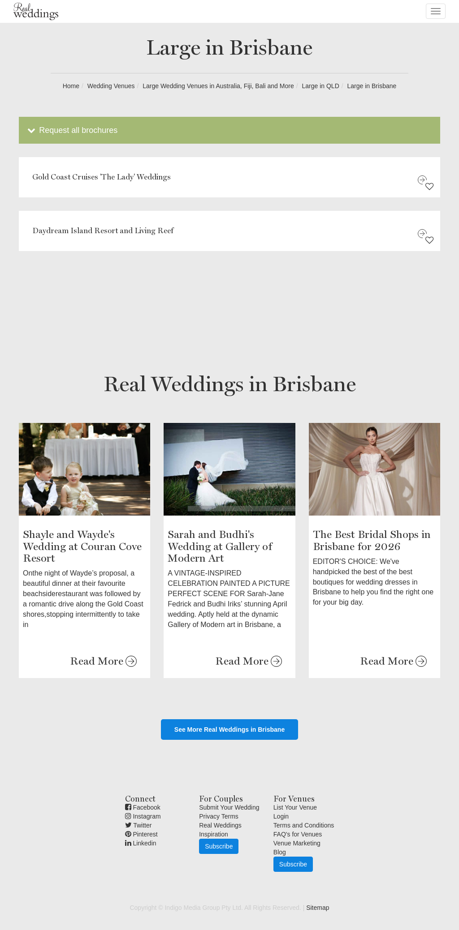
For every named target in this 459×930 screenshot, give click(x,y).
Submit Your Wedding (229, 807)
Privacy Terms (218, 816)
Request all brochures (71, 130)
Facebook (142, 807)
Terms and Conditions (303, 825)
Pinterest (141, 834)
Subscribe (219, 846)
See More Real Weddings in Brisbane (229, 729)
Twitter (138, 825)
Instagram (143, 816)
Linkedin (140, 843)
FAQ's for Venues (297, 834)
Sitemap (317, 907)
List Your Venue (295, 807)
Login (281, 816)
